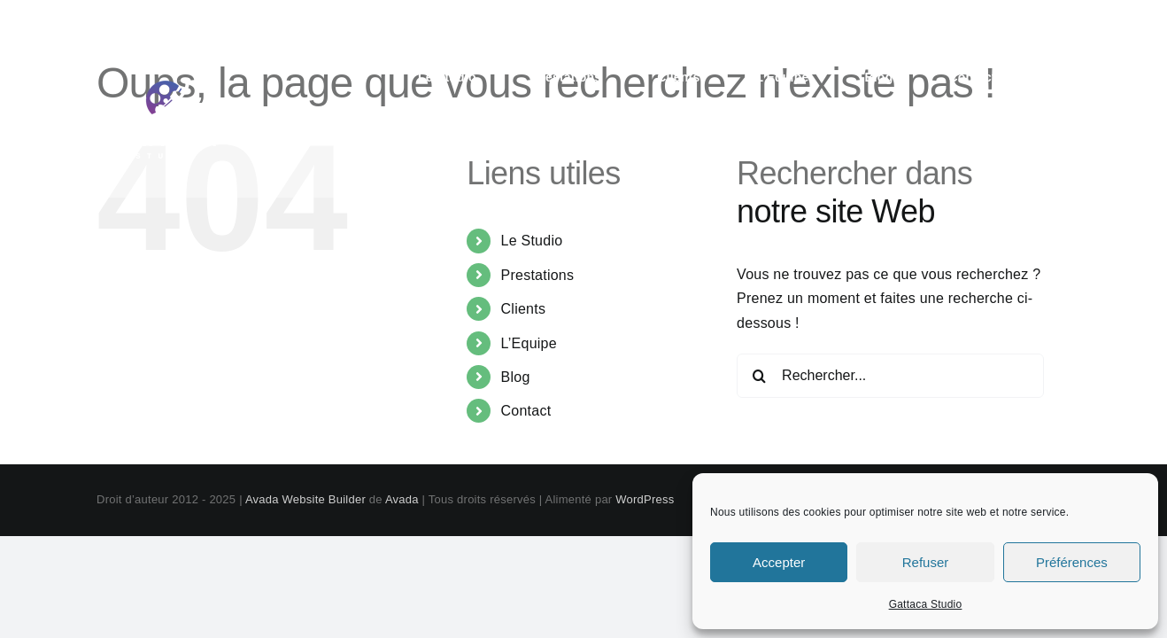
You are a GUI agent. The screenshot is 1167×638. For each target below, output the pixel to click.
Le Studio (532, 240)
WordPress (644, 499)
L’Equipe (529, 343)
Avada (402, 499)
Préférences (1072, 562)
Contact (526, 410)
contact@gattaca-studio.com (982, 19)
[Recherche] (759, 376)
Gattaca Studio (925, 604)
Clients (523, 308)
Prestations (538, 275)
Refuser (925, 562)
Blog (515, 377)
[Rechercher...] (890, 376)
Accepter (779, 562)
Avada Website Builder (305, 499)
